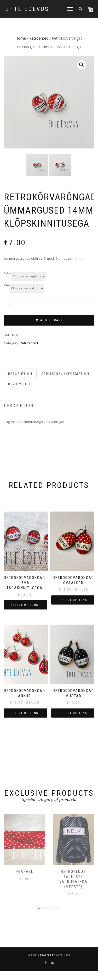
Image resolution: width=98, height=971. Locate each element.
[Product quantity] (49, 305)
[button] (81, 65)
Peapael (24, 871)
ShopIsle (34, 955)
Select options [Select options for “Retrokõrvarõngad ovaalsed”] (73, 600)
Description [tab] (20, 374)
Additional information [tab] (65, 374)
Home (20, 38)
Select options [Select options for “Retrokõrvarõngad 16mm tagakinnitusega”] (24, 605)
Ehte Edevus (27, 9)
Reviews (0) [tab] (19, 384)
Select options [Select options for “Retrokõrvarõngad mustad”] (73, 713)
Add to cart (51, 320)
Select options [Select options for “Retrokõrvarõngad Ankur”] (24, 713)
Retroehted (38, 38)
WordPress (62, 955)
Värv (7, 285)
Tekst (7, 273)
